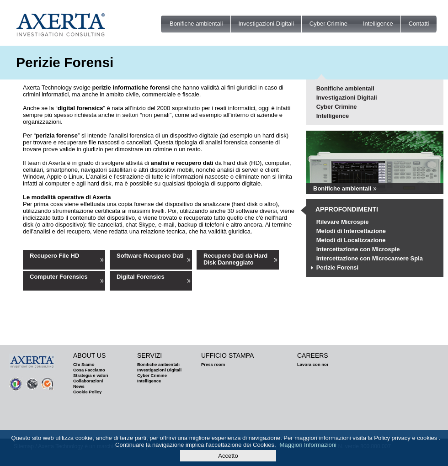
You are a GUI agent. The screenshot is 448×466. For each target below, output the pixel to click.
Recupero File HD (54, 255)
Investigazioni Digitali (265, 23)
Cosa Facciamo (89, 369)
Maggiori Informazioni (308, 444)
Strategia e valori (90, 375)
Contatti (419, 23)
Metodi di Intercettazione (351, 231)
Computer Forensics (58, 276)
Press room (213, 364)
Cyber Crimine (328, 23)
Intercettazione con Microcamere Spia (369, 258)
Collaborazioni (88, 380)
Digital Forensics (141, 276)
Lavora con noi (312, 364)
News (79, 386)
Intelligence (378, 23)
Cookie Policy (87, 391)
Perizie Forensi (337, 267)
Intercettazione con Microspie (358, 249)
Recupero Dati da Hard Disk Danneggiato (235, 259)
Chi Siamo (83, 364)
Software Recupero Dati (150, 255)
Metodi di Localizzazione (351, 240)
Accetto (228, 455)
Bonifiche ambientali (196, 23)
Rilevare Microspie (342, 221)
